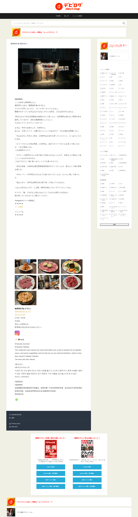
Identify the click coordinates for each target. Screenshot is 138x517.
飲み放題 (121, 187)
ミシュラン (122, 207)
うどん (121, 130)
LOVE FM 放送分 (122, 211)
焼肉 (12, 404)
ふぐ (111, 111)
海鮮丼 (103, 92)
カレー (103, 77)
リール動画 (19, 207)
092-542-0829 (20, 302)
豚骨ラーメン (104, 97)
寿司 (102, 100)
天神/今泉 (103, 167)
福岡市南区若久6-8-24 (23, 299)
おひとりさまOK (104, 200)
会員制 (121, 199)
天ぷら (112, 115)
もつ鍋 (121, 111)
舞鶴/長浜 (122, 170)
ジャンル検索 (78, 16)
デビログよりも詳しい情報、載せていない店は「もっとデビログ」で (118, 46)
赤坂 (111, 170)
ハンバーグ (113, 108)
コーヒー (103, 146)
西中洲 (103, 163)
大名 (120, 167)
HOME (57, 16)
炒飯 (102, 104)
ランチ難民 (122, 191)
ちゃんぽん (104, 155)
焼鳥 (120, 81)
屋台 (120, 203)
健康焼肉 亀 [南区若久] (19, 44)
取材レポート (104, 74)
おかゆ (121, 127)
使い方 (66, 16)
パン (111, 146)
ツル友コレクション (122, 215)
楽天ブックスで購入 (51, 466)
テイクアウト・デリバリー (113, 216)
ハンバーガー (122, 108)
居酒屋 (112, 85)
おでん (103, 130)
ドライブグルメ (104, 219)
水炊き (103, 115)
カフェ (112, 203)
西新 (102, 184)
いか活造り (104, 111)
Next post (14, 413)
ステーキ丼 (113, 92)
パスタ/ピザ (113, 123)
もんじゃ (103, 123)
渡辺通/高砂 (122, 163)
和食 (102, 134)
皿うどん (112, 155)
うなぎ (112, 119)
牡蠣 (111, 127)
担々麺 (121, 73)
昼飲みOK (113, 187)
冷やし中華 (113, 104)
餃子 (120, 100)
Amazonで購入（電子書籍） (50, 460)
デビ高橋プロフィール (114, 56)
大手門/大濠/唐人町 (104, 175)
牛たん (103, 108)
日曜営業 (103, 195)
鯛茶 (102, 127)
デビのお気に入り (113, 207)
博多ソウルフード (113, 196)
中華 (111, 100)
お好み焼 (121, 119)
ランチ (112, 191)
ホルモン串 (122, 104)
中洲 (120, 159)
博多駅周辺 (122, 155)
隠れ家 (121, 195)
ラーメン (121, 92)
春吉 (111, 163)
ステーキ (103, 81)
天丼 (111, 88)
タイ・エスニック (104, 139)
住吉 (102, 159)
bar (111, 142)
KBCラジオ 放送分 (113, 211)
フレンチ (103, 142)
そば (111, 130)
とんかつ (103, 119)
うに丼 (121, 88)
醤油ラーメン (113, 97)
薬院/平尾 (112, 167)
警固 (102, 170)
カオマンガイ (122, 97)
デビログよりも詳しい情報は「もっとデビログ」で (42, 32)
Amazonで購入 (51, 453)
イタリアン (122, 138)
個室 (102, 207)
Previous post (15, 410)
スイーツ (121, 146)
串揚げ (121, 115)
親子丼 (103, 88)
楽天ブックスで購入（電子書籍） (50, 473)
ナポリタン (122, 123)
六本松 (112, 184)
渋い (120, 184)
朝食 (102, 191)
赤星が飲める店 (104, 211)
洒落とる (103, 187)
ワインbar (122, 142)
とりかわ (103, 85)
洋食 (111, 134)
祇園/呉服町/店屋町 (113, 160)
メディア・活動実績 (113, 74)
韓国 (120, 134)
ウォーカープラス (104, 215)
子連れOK (113, 199)
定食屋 (103, 203)
